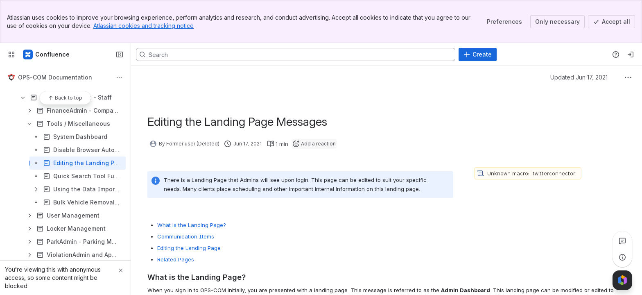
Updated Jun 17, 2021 (579, 77)
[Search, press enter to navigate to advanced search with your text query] (295, 54)
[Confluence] (46, 54)
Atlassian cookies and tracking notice (143, 25)
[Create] (478, 54)
